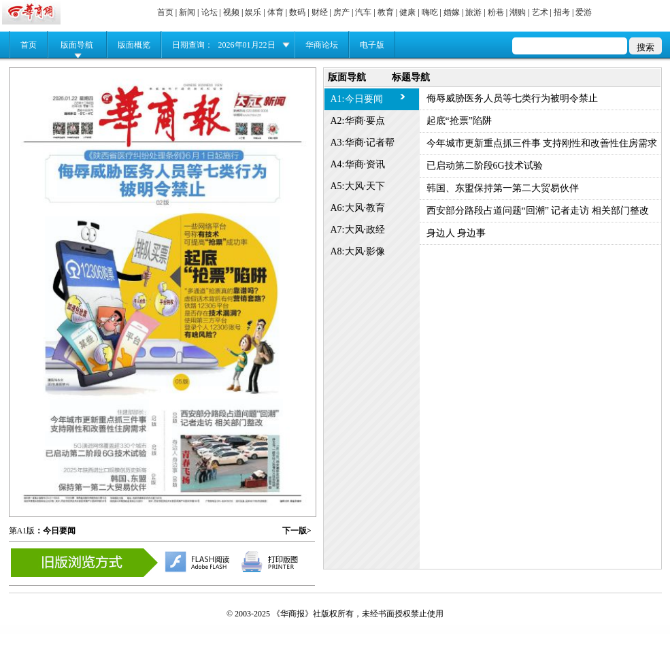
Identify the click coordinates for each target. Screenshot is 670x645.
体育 (275, 12)
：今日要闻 (55, 530)
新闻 (187, 12)
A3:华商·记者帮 (363, 142)
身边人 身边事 (456, 233)
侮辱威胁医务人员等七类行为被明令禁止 (512, 98)
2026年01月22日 (246, 45)
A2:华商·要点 (358, 121)
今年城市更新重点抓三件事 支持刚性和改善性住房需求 (542, 143)
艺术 (540, 12)
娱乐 (253, 12)
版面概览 (134, 45)
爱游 (583, 12)
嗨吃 (430, 12)
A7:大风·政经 (358, 230)
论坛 (209, 12)
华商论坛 (321, 45)
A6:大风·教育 (358, 208)
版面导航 (77, 45)
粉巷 (496, 12)
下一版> (297, 530)
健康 (407, 12)
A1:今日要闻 (357, 99)
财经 (320, 12)
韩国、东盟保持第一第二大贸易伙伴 (502, 188)
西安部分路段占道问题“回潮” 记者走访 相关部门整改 (537, 210)
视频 (231, 12)
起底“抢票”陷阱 (459, 121)
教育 (386, 12)
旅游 (473, 12)
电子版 (372, 45)
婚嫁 (451, 12)
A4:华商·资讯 (358, 164)
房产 (341, 12)
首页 (165, 12)
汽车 (363, 12)
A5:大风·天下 (358, 186)
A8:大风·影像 (358, 251)
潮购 (517, 12)
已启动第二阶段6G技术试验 (484, 166)
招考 (562, 12)
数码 (297, 12)
